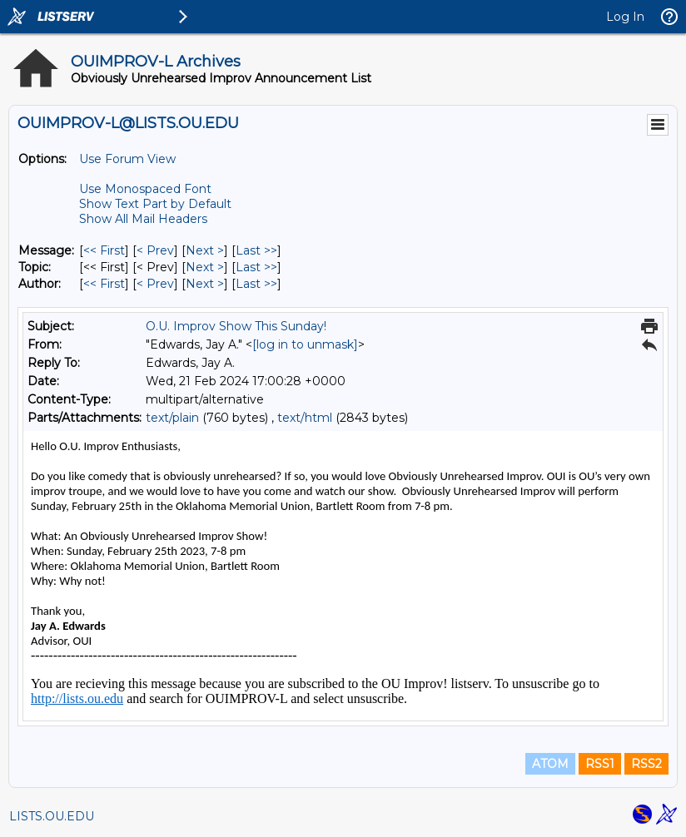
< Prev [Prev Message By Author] (155, 283)
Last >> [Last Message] (256, 250)
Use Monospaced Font (145, 188)
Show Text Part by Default (155, 203)
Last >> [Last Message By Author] (256, 283)
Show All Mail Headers (143, 218)
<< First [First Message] (104, 250)
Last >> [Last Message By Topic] (256, 267)
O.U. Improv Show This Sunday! (236, 326)
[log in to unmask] (305, 344)
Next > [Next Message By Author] (205, 283)
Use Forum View (127, 158)
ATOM (550, 763)
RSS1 (599, 763)
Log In (625, 16)
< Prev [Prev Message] (155, 250)
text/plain (172, 417)
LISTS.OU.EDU (51, 816)
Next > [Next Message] (205, 250)
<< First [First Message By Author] (104, 283)
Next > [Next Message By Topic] (205, 267)
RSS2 (646, 763)
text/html (304, 417)
